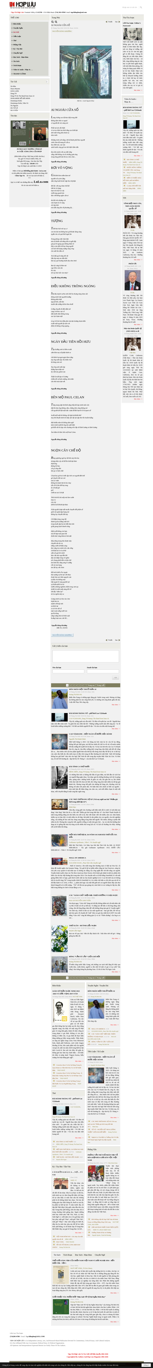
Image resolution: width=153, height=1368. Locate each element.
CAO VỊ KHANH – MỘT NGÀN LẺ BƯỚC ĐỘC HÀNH (90, 734)
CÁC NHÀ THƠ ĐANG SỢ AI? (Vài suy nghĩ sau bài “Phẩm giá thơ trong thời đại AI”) (102, 1124)
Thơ (54, 1093)
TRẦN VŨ (96, 1230)
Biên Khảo (56, 986)
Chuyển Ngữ (100, 1255)
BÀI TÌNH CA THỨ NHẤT (79, 767)
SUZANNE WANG (75, 863)
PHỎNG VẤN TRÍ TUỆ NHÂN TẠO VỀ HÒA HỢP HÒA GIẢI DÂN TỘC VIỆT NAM (103, 1157)
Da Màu (13, 86)
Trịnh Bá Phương (106, 1235)
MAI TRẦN (95, 1224)
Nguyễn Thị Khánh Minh (77, 739)
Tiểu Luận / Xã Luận (96, 1052)
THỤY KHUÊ (61, 1070)
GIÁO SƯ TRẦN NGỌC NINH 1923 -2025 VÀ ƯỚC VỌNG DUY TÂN (66, 992)
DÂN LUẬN (15, 91)
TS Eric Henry (87, 1268)
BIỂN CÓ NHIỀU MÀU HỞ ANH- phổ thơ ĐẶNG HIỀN (132, 180)
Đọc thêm (115, 704)
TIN (124, 198)
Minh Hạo (72, 807)
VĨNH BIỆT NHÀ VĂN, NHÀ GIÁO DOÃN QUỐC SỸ (133, 206)
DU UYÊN (14, 110)
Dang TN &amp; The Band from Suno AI (95, 718)
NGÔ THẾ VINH (77, 996)
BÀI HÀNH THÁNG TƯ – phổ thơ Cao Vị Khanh (88, 713)
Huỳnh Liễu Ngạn (75, 931)
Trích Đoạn (67, 1255)
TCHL (132, 230)
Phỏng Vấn (92, 1149)
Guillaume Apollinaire (76, 842)
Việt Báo (132, 353)
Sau (116, 22)
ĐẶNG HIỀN (73, 772)
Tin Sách (57, 1255)
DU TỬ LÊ (14, 108)
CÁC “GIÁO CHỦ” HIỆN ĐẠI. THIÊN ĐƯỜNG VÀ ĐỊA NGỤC (93, 895)
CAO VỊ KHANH (75, 718)
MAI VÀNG (60, 1242)
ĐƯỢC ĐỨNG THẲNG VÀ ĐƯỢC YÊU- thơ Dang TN (132, 170)
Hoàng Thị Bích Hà (75, 694)
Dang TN (14, 93)
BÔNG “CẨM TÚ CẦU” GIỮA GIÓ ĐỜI (84, 957)
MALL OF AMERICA (77, 858)
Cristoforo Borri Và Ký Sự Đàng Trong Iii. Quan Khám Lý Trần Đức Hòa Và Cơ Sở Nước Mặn (67, 1067)
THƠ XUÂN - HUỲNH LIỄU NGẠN (82, 926)
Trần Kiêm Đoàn (112, 1163)
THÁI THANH (70, 1242)
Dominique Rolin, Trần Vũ (19, 103)
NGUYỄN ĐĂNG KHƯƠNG (62, 31)
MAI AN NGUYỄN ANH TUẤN (80, 900)
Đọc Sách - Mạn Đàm (83, 1255)
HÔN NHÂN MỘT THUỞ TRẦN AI (82, 689)
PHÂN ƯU (133, 264)
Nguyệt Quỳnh (96, 1235)
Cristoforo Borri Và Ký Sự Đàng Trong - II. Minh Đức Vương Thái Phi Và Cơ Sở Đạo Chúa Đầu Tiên (67, 1075)
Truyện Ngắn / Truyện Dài (98, 986)
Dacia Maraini (15, 89)
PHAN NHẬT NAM (105, 1230)
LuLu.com (42, 171)
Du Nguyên (14, 106)
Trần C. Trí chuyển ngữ (92, 842)
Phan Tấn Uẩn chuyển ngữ (92, 863)
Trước (110, 22)
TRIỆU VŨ (74, 1180)
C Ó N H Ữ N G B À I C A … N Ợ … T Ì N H (67, 1173)
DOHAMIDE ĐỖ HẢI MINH (20, 98)
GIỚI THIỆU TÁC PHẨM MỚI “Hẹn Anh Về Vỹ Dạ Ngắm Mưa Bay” (79, 1297)
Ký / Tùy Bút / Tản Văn (61, 1167)
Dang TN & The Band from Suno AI (22, 96)
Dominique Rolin (16, 101)
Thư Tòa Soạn (128, 18)
